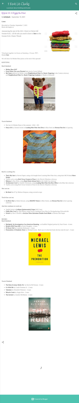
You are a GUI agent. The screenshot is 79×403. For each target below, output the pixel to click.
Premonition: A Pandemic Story (15, 230)
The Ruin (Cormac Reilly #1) (15, 285)
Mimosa (8, 181)
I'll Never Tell (10, 228)
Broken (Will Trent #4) (13, 226)
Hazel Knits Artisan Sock (32, 181)
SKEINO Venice (35, 201)
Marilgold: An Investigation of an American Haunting (22, 224)
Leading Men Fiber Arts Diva (35, 127)
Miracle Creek (10, 292)
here (35, 33)
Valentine (9, 290)
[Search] (76, 4)
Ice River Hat (10, 201)
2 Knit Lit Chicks (18, 4)
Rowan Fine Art (60, 127)
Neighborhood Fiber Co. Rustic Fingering (41, 73)
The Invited (9, 295)
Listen (4, 21)
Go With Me (9, 287)
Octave (8, 213)
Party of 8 (9, 127)
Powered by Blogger (39, 399)
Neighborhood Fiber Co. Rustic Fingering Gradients (24, 75)
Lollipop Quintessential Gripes (25, 209)
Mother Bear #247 (11, 69)
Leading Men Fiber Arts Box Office (47, 183)
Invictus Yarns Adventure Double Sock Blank (37, 213)
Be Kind (8, 192)
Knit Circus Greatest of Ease (27, 179)
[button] (76, 13)
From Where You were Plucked (15, 71)
